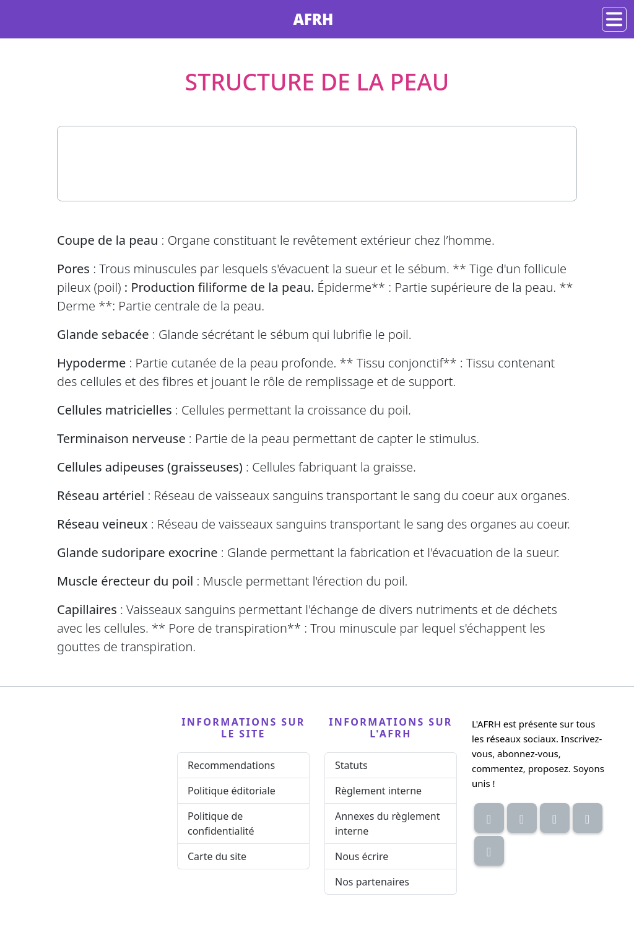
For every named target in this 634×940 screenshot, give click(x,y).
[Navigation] (614, 19)
